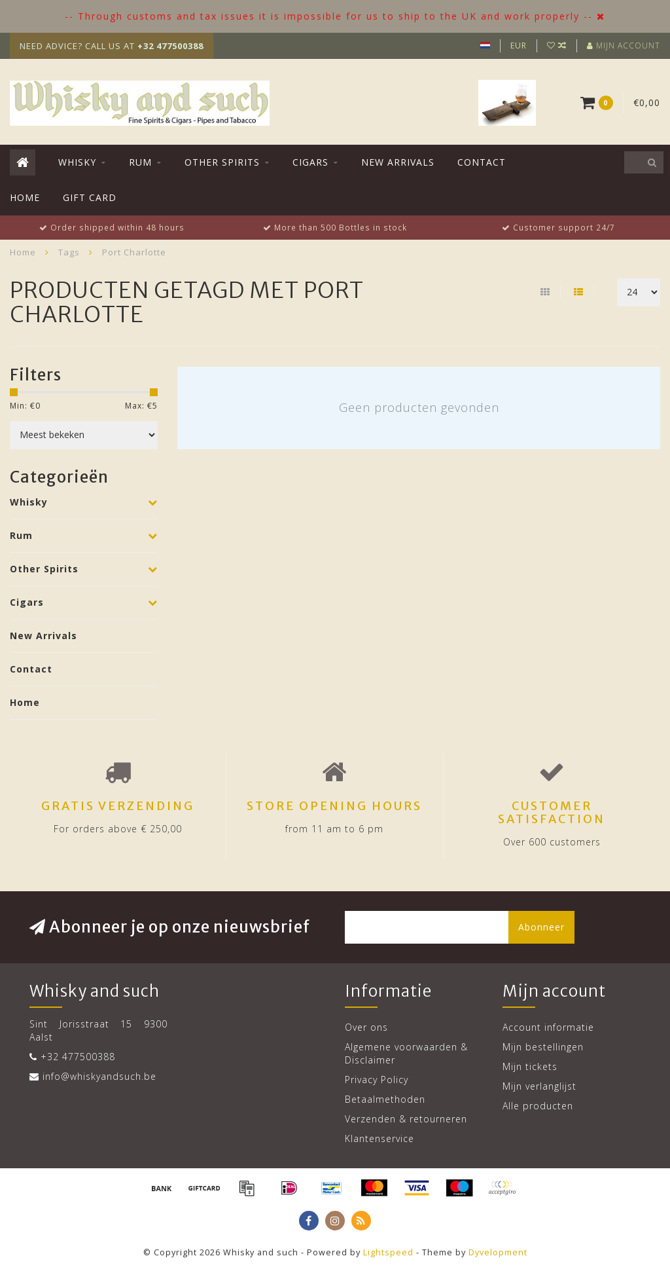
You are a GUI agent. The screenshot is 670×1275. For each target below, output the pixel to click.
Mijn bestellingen (543, 1047)
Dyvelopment (497, 1252)
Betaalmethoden (385, 1099)
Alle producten (537, 1105)
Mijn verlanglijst (539, 1086)
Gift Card (89, 197)
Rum (140, 162)
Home (25, 197)
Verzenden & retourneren (406, 1119)
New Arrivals (397, 162)
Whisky (77, 162)
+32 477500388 (78, 1056)
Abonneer (541, 927)
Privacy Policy (376, 1079)
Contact (481, 162)
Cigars (310, 162)
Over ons (366, 1027)
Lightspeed (388, 1252)
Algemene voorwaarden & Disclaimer (406, 1053)
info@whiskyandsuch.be (99, 1076)
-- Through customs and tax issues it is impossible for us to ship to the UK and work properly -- (329, 16)
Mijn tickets (529, 1066)
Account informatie (548, 1027)
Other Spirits (222, 162)
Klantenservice (379, 1138)
